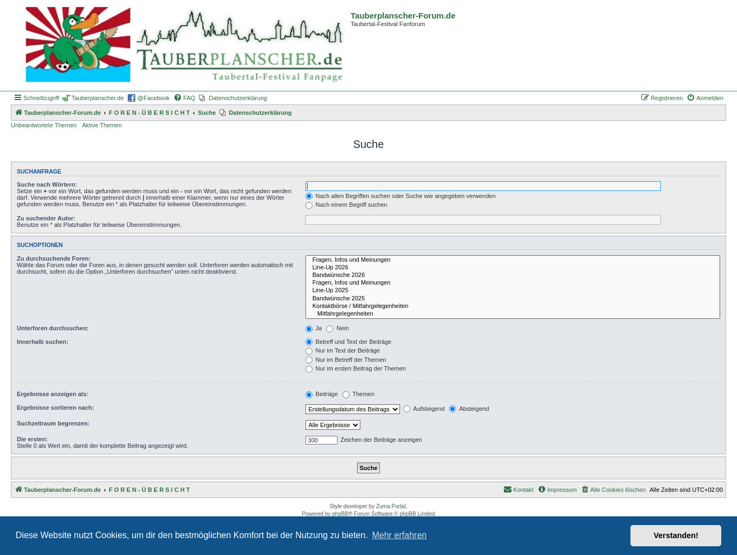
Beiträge (321, 394)
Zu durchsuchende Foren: (54, 258)
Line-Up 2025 (513, 290)
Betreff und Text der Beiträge (348, 341)
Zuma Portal (390, 506)
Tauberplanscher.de (98, 98)
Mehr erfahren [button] (399, 535)
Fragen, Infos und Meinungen (513, 260)
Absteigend (469, 408)
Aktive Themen (102, 125)
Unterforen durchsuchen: (53, 328)
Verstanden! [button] (676, 535)
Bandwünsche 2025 (513, 299)
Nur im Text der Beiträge (342, 350)
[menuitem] (184, 97)
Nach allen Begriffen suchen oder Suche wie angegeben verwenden (400, 196)
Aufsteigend (424, 408)
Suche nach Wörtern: (47, 184)
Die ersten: (32, 439)
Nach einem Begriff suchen (346, 204)
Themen (358, 394)
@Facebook (154, 98)
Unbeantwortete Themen (44, 125)
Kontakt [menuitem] (518, 489)
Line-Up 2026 (513, 268)
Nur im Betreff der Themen (345, 359)
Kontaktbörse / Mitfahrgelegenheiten (513, 306)
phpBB (340, 514)
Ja (313, 328)
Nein (337, 328)
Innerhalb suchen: (42, 341)
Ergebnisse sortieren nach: (55, 407)
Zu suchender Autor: (46, 218)
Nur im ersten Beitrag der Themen (355, 368)
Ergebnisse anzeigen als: (52, 394)
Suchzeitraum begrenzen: (53, 423)
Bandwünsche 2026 (513, 275)
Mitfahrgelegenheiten (513, 314)
